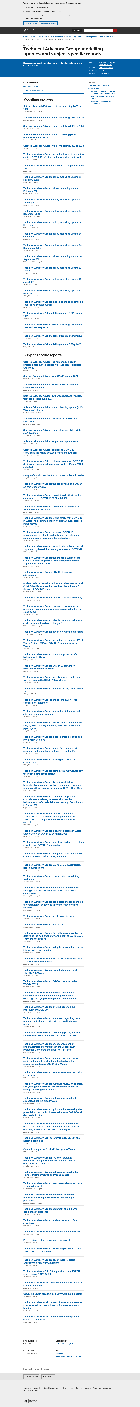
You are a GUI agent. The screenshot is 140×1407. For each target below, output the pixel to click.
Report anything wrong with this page (36, 1369)
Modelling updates (31, 87)
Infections (102, 63)
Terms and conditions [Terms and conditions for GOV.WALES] (83, 1388)
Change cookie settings (48, 23)
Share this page (32, 1376)
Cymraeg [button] (77, 30)
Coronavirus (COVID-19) (75, 37)
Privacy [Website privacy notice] (71, 1388)
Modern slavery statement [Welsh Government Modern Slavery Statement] (102, 1388)
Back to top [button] (49, 1376)
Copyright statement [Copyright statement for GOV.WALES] (51, 1388)
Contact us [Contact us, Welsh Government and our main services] (27, 1388)
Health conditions (56, 37)
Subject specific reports (33, 90)
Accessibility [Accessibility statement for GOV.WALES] (37, 1388)
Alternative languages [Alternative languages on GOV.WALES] (30, 1390)
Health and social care (39, 37)
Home (25, 37)
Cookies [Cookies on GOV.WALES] (63, 1388)
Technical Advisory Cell (106, 67)
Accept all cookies (31, 23)
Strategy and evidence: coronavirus (99, 37)
